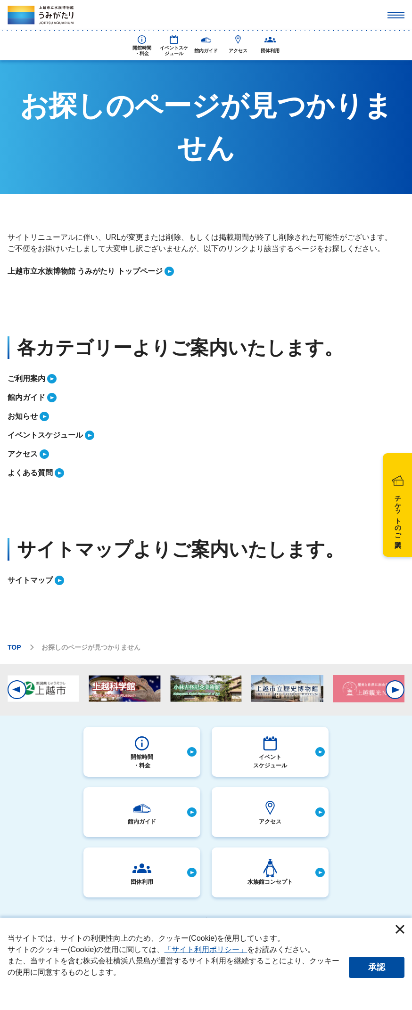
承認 (376, 967)
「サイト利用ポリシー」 (205, 949)
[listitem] (206, 271)
